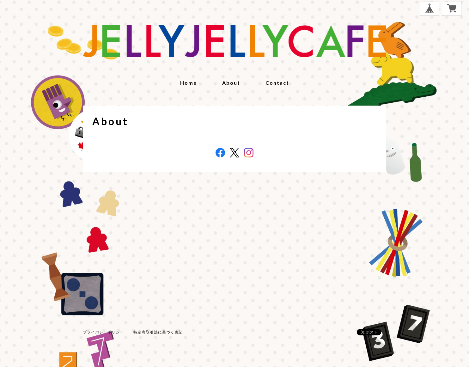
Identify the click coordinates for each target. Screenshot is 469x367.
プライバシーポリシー (103, 332)
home (188, 83)
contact (277, 83)
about (231, 83)
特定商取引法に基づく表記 (158, 332)
